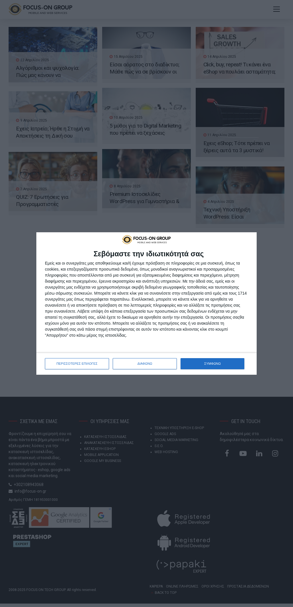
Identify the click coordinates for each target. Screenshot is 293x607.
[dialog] (146, 303)
